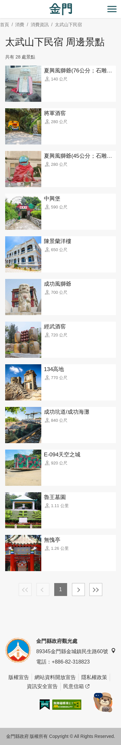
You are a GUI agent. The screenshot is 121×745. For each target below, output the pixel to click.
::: (2, 3)
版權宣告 (18, 677)
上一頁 (42, 589)
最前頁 (25, 589)
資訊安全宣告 (42, 686)
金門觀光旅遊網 (60, 9)
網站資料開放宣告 (55, 677)
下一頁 (78, 589)
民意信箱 (76, 686)
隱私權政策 (94, 677)
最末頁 (95, 589)
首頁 (4, 24)
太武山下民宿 (68, 24)
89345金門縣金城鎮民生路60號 (76, 651)
